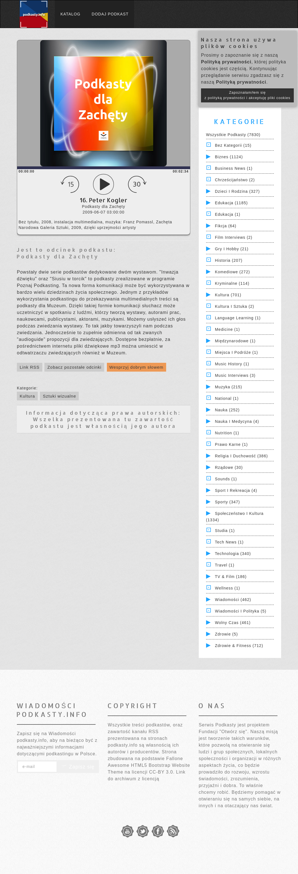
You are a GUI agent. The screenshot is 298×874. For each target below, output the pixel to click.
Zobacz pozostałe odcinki (74, 367)
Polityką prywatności (226, 61)
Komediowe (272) (232, 272)
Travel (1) (224, 565)
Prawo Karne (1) (231, 444)
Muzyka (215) (228, 387)
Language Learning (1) (238, 318)
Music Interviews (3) (235, 375)
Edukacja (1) (227, 214)
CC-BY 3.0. (162, 772)
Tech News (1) (229, 542)
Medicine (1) (227, 329)
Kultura (27, 396)
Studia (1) (225, 530)
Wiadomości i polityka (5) (240, 611)
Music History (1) (232, 364)
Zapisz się (77, 767)
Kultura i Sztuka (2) (234, 306)
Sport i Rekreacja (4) (236, 490)
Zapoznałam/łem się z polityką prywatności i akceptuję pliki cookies (247, 95)
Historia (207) (228, 260)
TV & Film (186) (231, 576)
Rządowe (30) (229, 467)
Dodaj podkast (110, 14)
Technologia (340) (233, 553)
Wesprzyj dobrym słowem (136, 367)
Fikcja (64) (225, 226)
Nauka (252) (227, 410)
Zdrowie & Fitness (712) (239, 645)
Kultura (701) (228, 295)
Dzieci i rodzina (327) (237, 191)
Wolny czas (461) (232, 622)
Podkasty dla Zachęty (58, 256)
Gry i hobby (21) (231, 249)
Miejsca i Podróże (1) (236, 352)
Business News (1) (233, 168)
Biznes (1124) (229, 157)
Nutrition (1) (227, 433)
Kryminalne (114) (232, 283)
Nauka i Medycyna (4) (237, 421)
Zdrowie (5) (226, 634)
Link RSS (30, 367)
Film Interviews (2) (233, 237)
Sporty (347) (227, 502)
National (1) (226, 398)
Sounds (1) (226, 479)
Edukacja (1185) (231, 203)
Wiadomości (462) (233, 599)
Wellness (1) (227, 588)
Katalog (70, 14)
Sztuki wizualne (59, 396)
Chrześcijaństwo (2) (235, 180)
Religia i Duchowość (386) (241, 456)
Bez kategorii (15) (233, 145)
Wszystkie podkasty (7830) (233, 134)
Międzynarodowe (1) (235, 341)
